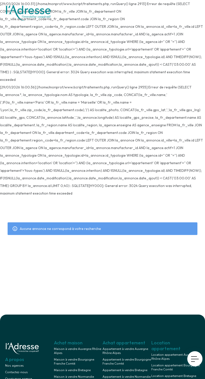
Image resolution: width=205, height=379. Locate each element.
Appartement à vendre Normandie (126, 377)
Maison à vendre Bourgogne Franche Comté (74, 362)
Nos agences (14, 366)
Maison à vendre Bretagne (72, 370)
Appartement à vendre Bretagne (124, 370)
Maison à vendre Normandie (74, 377)
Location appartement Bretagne (173, 376)
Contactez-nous (16, 372)
